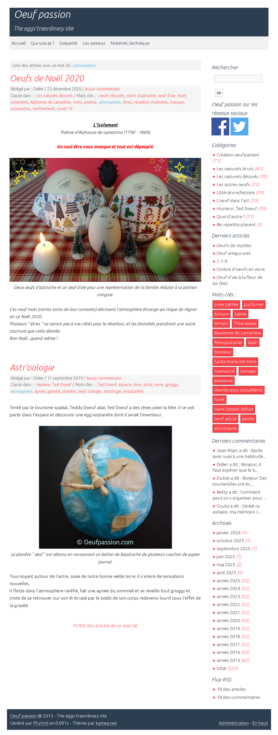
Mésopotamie (228, 342)
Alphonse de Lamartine (50, 102)
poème (90, 102)
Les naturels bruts (235, 168)
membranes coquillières (238, 389)
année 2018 (228, 636)
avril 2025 (226, 572)
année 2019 (228, 628)
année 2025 (228, 580)
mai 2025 (226, 564)
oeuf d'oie (167, 95)
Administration (234, 723)
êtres (127, 102)
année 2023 (228, 596)
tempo (221, 323)
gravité (54, 391)
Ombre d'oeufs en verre (241, 269)
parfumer (254, 304)
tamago (248, 371)
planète (69, 391)
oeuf (82, 391)
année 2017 (228, 644)
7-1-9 (222, 261)
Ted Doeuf (107, 384)
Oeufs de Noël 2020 (47, 78)
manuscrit (224, 371)
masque (177, 102)
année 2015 (228, 660)
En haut (260, 723)
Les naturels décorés (54, 95)
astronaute (225, 428)
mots (77, 102)
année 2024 (228, 588)
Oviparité (68, 43)
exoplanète (133, 391)
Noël (182, 95)
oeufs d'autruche (141, 95)
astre (147, 384)
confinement (43, 108)
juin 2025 (226, 556)
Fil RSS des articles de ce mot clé (105, 625)
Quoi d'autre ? (231, 216)
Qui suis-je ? (42, 43)
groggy (171, 384)
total (222, 668)
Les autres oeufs (233, 184)
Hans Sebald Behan (233, 409)
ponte (248, 418)
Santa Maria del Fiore (235, 361)
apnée (40, 391)
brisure (221, 313)
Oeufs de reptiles (234, 245)
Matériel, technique (130, 43)
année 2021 (228, 612)
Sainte (240, 313)
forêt (219, 399)
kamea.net (106, 723)
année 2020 (228, 620)
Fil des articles (231, 689)
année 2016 (228, 652)
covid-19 (64, 108)
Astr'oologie (32, 367)
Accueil (19, 43)
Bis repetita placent (236, 224)
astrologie (112, 391)
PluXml (40, 723)
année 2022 (228, 604)
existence (223, 380)
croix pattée (226, 304)
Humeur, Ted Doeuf (53, 384)
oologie (94, 391)
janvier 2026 (229, 532)
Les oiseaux (94, 43)
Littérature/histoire (236, 192)
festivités (159, 102)
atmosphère (110, 102)
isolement (19, 102)
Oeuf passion (42, 14)
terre (158, 384)
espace (125, 384)
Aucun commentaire (102, 89)
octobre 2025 (230, 540)
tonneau (222, 351)
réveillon (141, 102)
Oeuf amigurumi (233, 253)
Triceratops (245, 323)
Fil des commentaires (238, 697)
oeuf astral (225, 418)
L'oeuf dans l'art (233, 200)
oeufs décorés (111, 95)
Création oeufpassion (238, 154)
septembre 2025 (233, 548)
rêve (137, 384)
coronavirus (20, 108)
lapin (253, 342)
